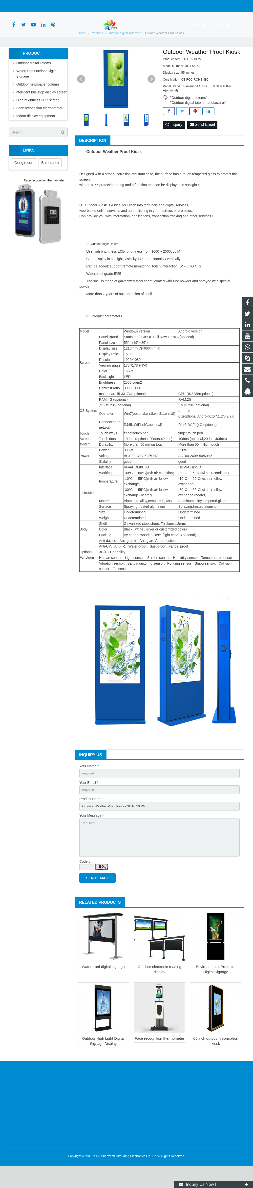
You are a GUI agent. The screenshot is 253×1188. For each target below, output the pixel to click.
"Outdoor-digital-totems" (188, 115)
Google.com (24, 180)
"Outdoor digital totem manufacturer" (198, 120)
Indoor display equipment (35, 133)
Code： (85, 884)
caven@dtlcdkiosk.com (70, 6)
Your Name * (89, 783)
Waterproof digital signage (103, 989)
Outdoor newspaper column (37, 102)
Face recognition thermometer (159, 1060)
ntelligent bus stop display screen (41, 109)
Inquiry (173, 142)
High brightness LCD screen (38, 117)
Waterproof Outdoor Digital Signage (36, 91)
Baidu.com (50, 180)
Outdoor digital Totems (33, 80)
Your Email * (88, 800)
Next (151, 96)
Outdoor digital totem (104, 261)
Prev (81, 96)
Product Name (90, 818)
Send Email (202, 142)
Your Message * (91, 835)
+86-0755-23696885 (28, 6)
